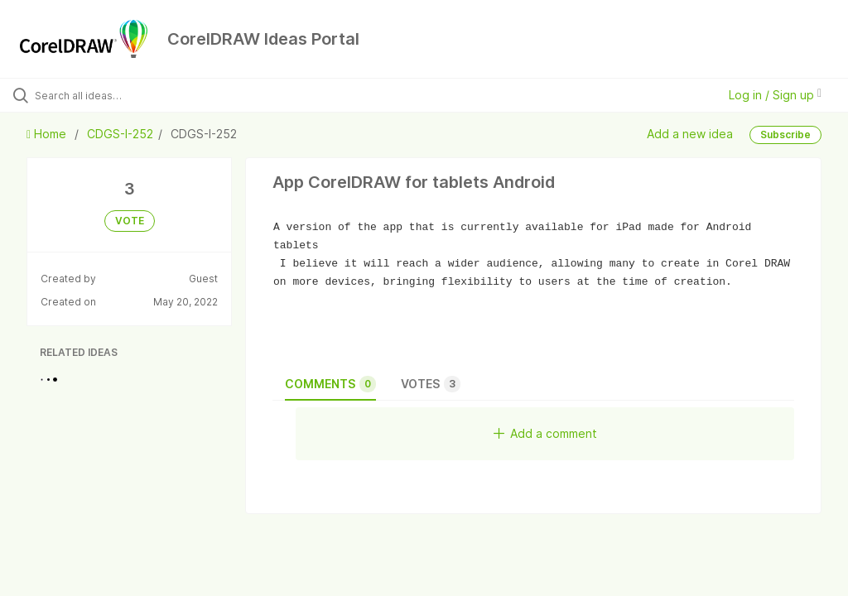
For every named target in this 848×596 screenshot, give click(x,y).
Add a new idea (690, 134)
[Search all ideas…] (111, 95)
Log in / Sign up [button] (775, 95)
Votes (430, 384)
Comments (330, 384)
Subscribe (785, 134)
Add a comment (545, 433)
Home (48, 134)
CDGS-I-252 (120, 134)
